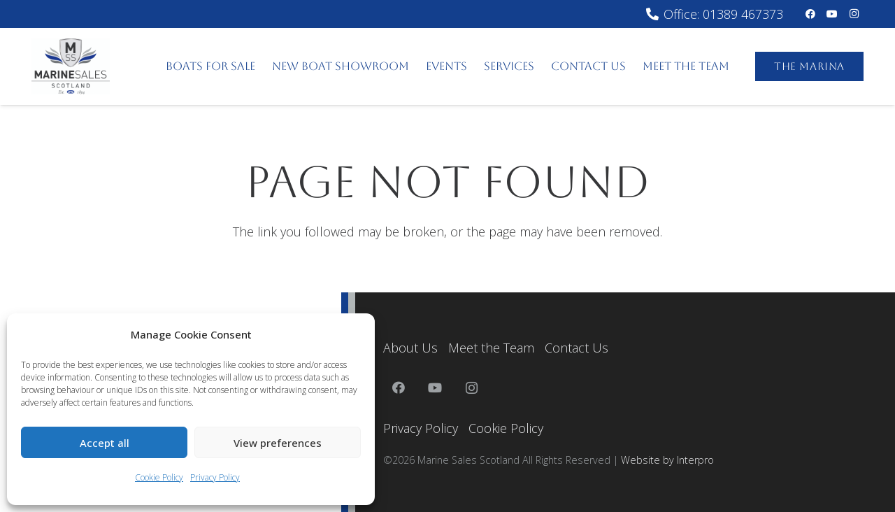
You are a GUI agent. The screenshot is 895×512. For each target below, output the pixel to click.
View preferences (278, 443)
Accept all (104, 443)
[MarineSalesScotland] (70, 66)
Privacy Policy (215, 477)
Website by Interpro (667, 460)
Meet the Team (491, 347)
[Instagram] (854, 14)
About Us (410, 347)
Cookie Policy (159, 477)
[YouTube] (832, 14)
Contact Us (576, 347)
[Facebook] (810, 14)
